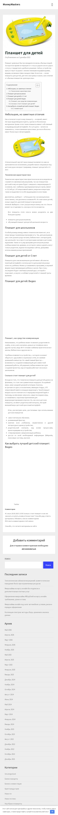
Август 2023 (9, 739)
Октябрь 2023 (10, 734)
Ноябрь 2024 (9, 684)
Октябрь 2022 (10, 754)
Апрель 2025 (9, 660)
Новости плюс (10, 799)
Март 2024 (8, 714)
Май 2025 (8, 655)
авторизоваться (29, 548)
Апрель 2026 (9, 635)
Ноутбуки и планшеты (13, 804)
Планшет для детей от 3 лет (17, 96)
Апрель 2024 (9, 709)
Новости (8, 794)
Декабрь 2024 (10, 679)
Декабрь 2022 (10, 744)
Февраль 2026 (10, 645)
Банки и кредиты (11, 779)
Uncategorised (10, 774)
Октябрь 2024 (10, 689)
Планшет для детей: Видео (17, 99)
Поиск (7, 559)
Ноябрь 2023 (9, 729)
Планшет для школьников (16, 94)
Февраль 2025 (10, 670)
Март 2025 (8, 665)
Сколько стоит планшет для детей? (23, 104)
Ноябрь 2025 (9, 650)
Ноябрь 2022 (9, 749)
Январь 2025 (9, 674)
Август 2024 (9, 694)
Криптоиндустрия (12, 789)
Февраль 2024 (10, 719)
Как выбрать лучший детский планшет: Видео (23, 106)
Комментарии (19, 108)
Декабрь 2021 (10, 759)
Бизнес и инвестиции (13, 784)
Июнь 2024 (9, 699)
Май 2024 (8, 704)
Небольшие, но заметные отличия (19, 89)
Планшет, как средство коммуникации (24, 101)
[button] (36, 85)
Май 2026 (8, 630)
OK (52, 812)
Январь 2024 (9, 724)
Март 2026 (8, 640)
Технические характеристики (21, 91)
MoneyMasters (11, 4)
